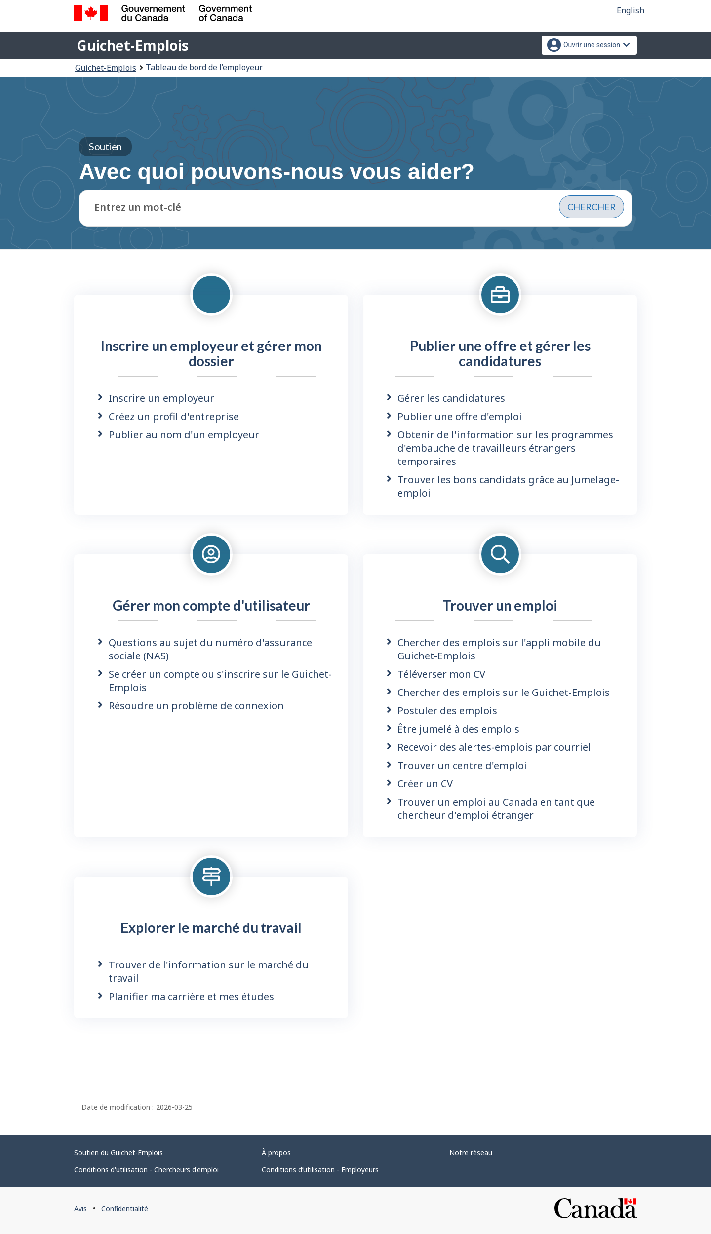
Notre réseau (470, 1152)
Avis (80, 1208)
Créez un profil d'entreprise (174, 416)
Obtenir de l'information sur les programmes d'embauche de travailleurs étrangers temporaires (505, 448)
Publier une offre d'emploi (459, 416)
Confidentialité (124, 1208)
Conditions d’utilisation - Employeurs (320, 1169)
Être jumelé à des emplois (458, 728)
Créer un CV (425, 783)
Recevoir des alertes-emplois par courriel (494, 747)
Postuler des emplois (447, 710)
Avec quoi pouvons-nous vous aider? (276, 160)
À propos (276, 1152)
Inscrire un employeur (161, 398)
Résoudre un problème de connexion (196, 705)
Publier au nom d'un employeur (184, 434)
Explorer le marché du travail (211, 927)
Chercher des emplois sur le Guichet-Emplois (503, 692)
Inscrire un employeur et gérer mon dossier (211, 353)
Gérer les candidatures (451, 398)
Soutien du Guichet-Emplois (118, 1152)
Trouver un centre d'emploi (462, 765)
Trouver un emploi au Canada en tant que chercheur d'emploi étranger (496, 808)
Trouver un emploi (499, 605)
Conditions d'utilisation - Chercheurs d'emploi (146, 1169)
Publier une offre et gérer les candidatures (500, 353)
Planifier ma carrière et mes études (191, 996)
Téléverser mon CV (441, 674)
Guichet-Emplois (133, 45)
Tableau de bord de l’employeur (204, 67)
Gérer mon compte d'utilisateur (211, 605)
